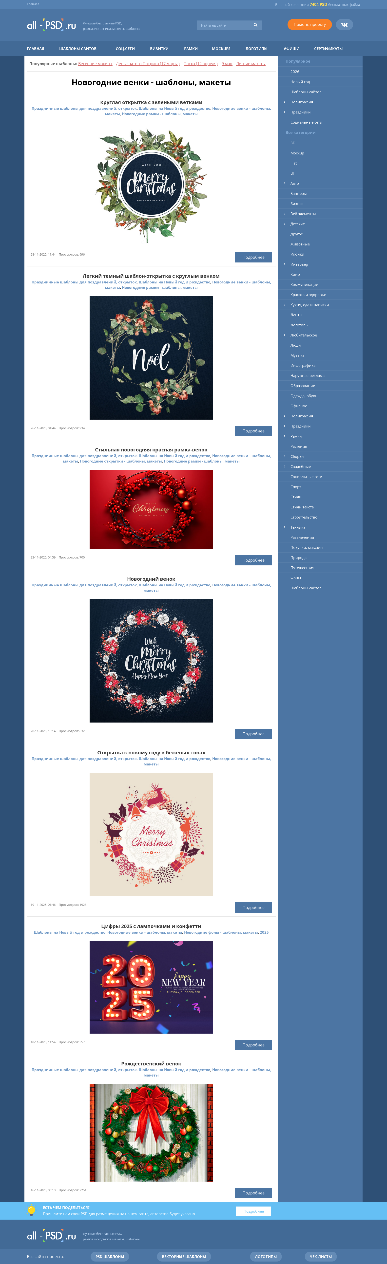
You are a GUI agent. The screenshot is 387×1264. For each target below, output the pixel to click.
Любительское (303, 335)
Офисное (298, 405)
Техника (297, 527)
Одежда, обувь (303, 395)
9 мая (227, 63)
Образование (302, 385)
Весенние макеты (95, 63)
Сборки (297, 456)
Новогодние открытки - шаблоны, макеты (121, 461)
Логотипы (257, 48)
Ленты (296, 314)
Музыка (297, 355)
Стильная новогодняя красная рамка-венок (151, 449)
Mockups (221, 48)
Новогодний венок (151, 579)
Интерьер (299, 264)
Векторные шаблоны (184, 1256)
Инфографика (302, 365)
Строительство (303, 517)
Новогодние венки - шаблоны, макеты (144, 932)
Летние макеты (251, 63)
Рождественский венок (151, 1063)
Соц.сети (125, 48)
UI (292, 173)
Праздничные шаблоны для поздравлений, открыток (84, 108)
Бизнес (296, 203)
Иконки (297, 254)
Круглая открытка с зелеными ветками (151, 102)
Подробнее (254, 257)
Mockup (297, 152)
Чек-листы (321, 1256)
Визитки (159, 48)
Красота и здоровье (308, 294)
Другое (296, 233)
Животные (300, 244)
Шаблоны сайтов (78, 48)
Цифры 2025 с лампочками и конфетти (151, 926)
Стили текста (302, 506)
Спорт (295, 486)
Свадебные (300, 466)
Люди (295, 345)
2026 (294, 71)
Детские (297, 223)
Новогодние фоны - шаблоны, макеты (221, 932)
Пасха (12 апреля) (201, 63)
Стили (296, 496)
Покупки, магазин (306, 547)
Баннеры (298, 193)
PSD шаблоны (110, 1256)
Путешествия (302, 567)
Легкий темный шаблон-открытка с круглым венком (151, 276)
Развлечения (302, 537)
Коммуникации (304, 284)
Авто (294, 183)
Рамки (191, 48)
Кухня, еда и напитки (309, 304)
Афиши (291, 48)
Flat (293, 163)
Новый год (300, 81)
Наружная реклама (307, 375)
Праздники (300, 112)
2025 (264, 932)
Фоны (295, 577)
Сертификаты (328, 48)
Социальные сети (306, 122)
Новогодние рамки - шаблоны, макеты (160, 113)
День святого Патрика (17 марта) (148, 63)
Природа (298, 557)
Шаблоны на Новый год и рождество (174, 108)
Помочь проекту (310, 24)
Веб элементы (303, 213)
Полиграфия (301, 101)
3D (292, 142)
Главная (33, 4)
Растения (298, 446)
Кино (295, 274)
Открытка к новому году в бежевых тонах (151, 752)
